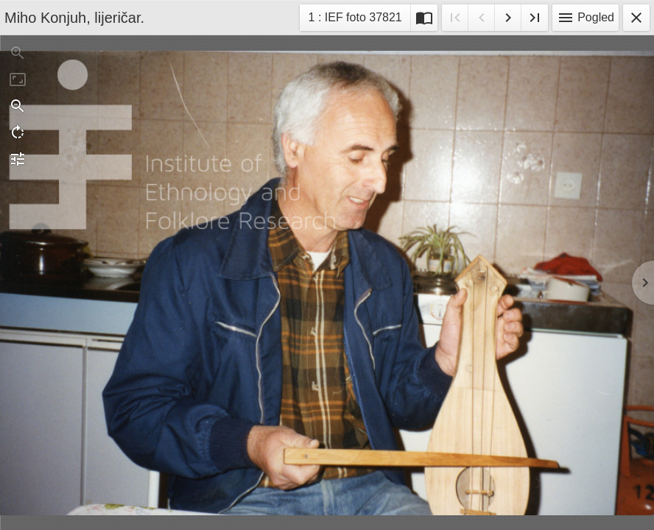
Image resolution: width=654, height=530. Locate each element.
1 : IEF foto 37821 (355, 19)
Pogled (585, 17)
